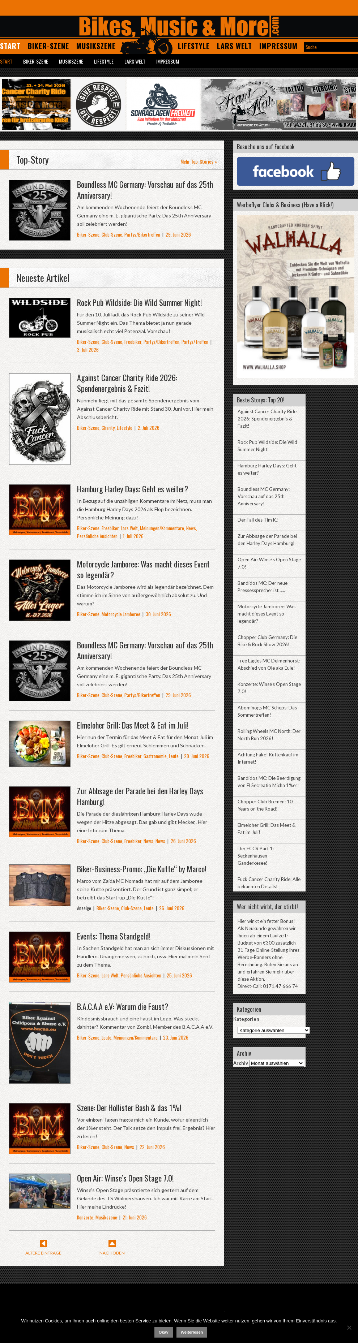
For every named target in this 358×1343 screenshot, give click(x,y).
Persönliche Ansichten (97, 536)
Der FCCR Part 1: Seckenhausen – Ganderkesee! (256, 856)
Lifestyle (194, 45)
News (191, 528)
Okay (164, 1332)
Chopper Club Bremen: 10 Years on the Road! (265, 805)
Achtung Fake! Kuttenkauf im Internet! (268, 758)
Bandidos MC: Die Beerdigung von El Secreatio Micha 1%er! (269, 781)
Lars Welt (234, 45)
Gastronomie (155, 756)
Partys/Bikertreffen (142, 234)
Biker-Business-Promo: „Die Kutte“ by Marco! (141, 869)
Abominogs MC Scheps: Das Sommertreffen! (267, 711)
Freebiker (132, 341)
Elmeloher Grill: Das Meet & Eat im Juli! (132, 725)
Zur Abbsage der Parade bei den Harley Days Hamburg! (140, 796)
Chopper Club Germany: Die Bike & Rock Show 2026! (267, 640)
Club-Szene (112, 234)
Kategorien (246, 1019)
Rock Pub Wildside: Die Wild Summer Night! (139, 302)
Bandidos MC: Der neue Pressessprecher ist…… (262, 586)
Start (10, 45)
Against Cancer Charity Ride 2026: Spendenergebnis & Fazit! (127, 383)
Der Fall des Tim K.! (258, 520)
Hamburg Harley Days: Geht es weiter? (132, 489)
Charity (108, 427)
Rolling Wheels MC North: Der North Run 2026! (269, 734)
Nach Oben (112, 1253)
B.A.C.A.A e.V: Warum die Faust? (122, 1006)
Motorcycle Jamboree (121, 614)
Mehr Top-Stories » (198, 161)
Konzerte (85, 1217)
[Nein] (349, 1327)
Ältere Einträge (43, 1253)
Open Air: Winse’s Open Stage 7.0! (125, 1178)
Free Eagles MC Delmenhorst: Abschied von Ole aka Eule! (269, 664)
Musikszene (96, 45)
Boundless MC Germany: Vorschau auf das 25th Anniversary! (145, 189)
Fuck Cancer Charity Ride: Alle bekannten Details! (269, 882)
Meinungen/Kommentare (162, 528)
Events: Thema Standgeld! (113, 936)
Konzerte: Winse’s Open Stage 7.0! (269, 687)
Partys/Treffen (195, 341)
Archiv (240, 1063)
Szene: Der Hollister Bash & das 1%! (129, 1107)
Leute (174, 756)
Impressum (278, 45)
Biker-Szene (48, 45)
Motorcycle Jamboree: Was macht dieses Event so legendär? (143, 569)
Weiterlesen (192, 1332)
